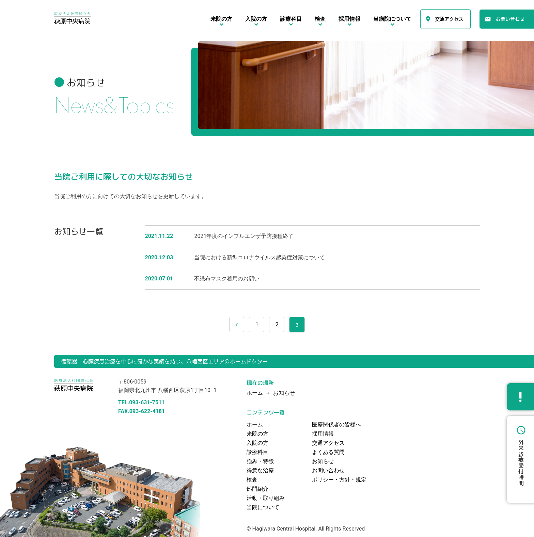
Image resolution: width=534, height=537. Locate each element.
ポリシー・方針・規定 (339, 479)
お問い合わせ (510, 19)
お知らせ (284, 393)
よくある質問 (328, 452)
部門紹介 (257, 489)
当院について (263, 507)
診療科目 (257, 452)
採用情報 (323, 433)
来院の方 (257, 433)
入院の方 (257, 443)
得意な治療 (260, 470)
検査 (252, 479)
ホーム (255, 424)
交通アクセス (449, 19)
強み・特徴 (260, 461)
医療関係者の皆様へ (336, 424)
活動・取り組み (266, 498)
